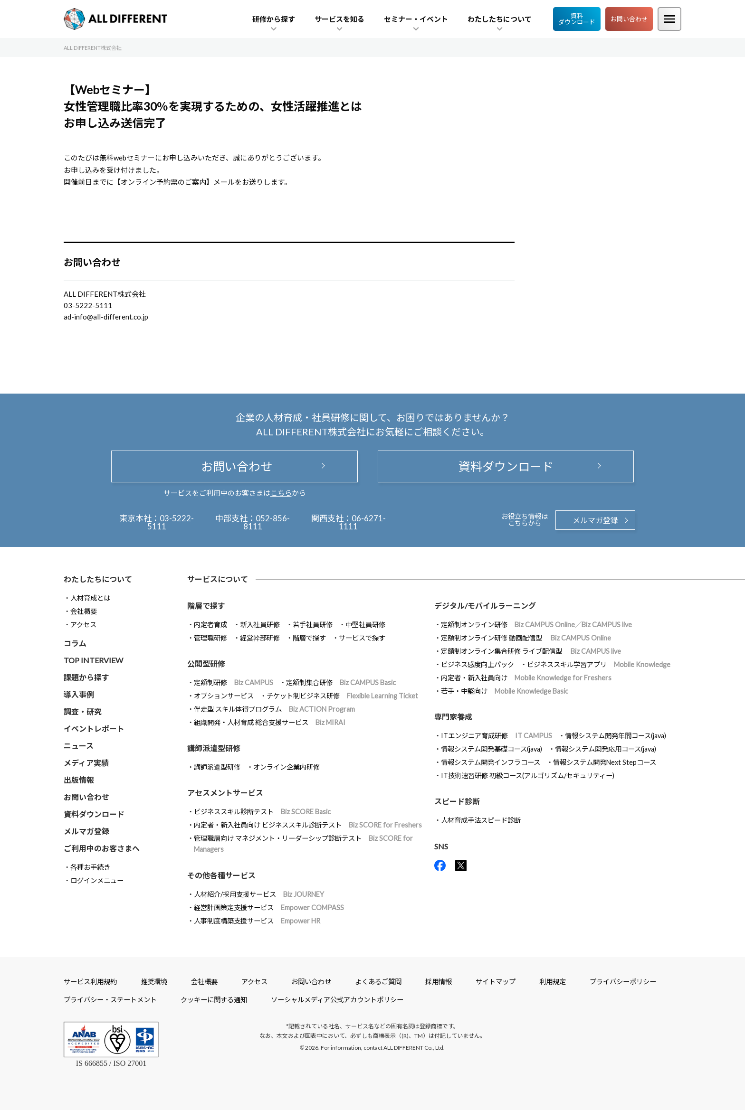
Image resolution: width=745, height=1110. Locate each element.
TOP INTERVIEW (93, 660)
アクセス (83, 625)
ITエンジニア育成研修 (496, 736)
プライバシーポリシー (623, 982)
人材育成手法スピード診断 (481, 820)
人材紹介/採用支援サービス (259, 894)
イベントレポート (94, 728)
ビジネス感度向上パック (477, 664)
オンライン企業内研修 (286, 767)
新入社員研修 (260, 625)
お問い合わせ (629, 19)
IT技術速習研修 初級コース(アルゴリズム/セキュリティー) (527, 775)
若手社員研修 (313, 625)
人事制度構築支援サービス (257, 921)
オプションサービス (224, 696)
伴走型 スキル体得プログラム (274, 709)
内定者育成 (210, 625)
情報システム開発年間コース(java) (615, 736)
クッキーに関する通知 (214, 1000)
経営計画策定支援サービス (269, 907)
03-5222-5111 (170, 522)
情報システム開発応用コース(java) (605, 749)
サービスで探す (362, 638)
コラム (75, 643)
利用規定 (552, 982)
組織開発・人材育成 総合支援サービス (269, 722)
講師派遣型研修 (217, 767)
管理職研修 (210, 638)
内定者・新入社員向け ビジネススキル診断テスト (308, 825)
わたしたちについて (98, 578)
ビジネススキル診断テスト (262, 812)
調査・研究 (83, 711)
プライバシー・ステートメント (110, 1000)
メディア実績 (86, 762)
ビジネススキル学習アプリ (598, 664)
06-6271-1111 (362, 522)
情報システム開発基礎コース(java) (491, 749)
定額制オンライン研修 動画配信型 (526, 638)
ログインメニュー (97, 880)
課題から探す (86, 677)
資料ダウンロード (576, 19)
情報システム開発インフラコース (490, 762)
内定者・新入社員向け (526, 678)
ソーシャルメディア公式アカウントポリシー (337, 1000)
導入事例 (79, 694)
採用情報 (438, 982)
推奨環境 (154, 982)
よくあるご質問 (378, 982)
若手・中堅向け (504, 691)
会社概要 (83, 611)
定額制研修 (233, 682)
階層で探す (309, 638)
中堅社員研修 (365, 625)
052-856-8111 (266, 522)
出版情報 (79, 779)
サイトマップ (496, 982)
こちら (281, 493)
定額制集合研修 (341, 682)
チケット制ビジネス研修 (342, 696)
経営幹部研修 (260, 638)
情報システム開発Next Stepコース (604, 762)
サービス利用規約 (90, 982)
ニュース (79, 745)
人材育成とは (90, 598)
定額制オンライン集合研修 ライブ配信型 (531, 651)
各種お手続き (90, 867)
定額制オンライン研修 (536, 625)
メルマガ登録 (595, 520)
